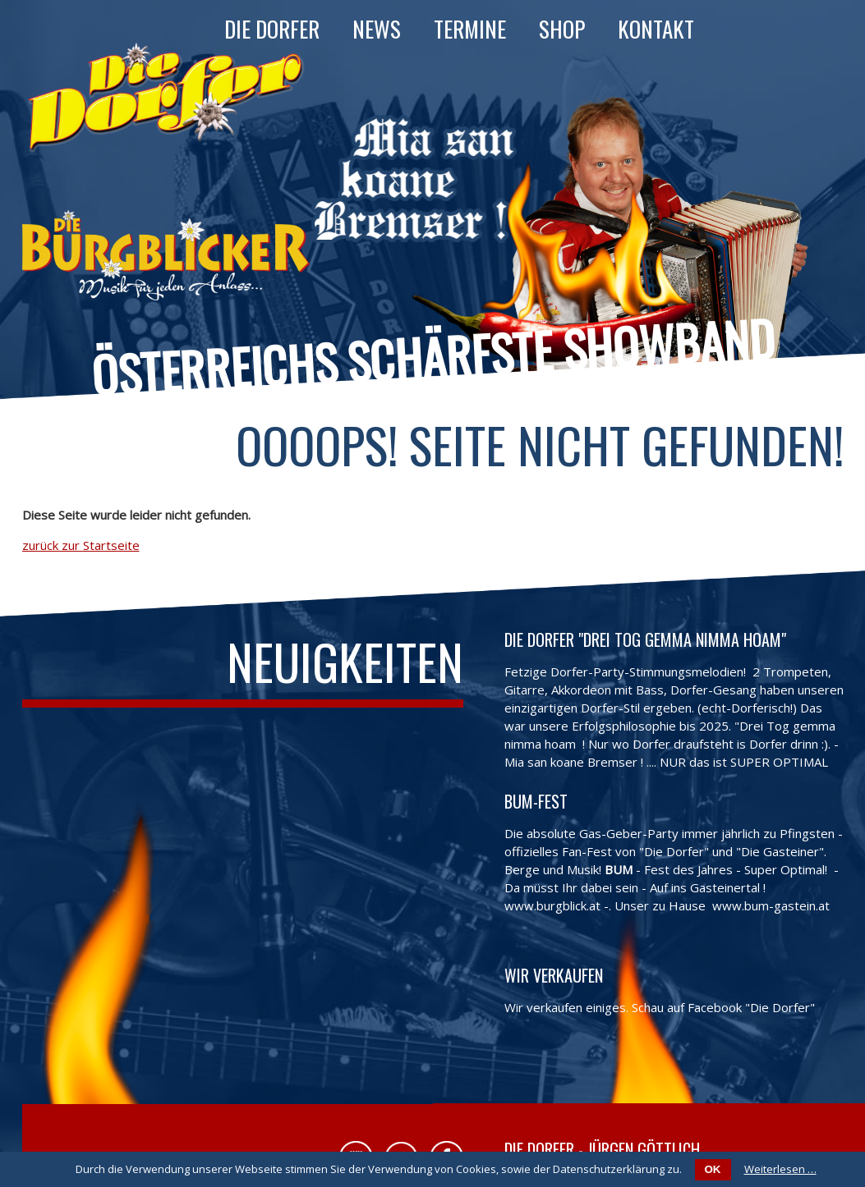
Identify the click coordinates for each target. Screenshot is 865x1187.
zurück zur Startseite (81, 545)
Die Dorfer (272, 28)
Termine (470, 28)
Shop (562, 28)
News (376, 28)
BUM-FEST (536, 801)
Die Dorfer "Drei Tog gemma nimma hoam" (645, 639)
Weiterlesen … (780, 1169)
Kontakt (656, 28)
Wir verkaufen (553, 975)
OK (713, 1169)
